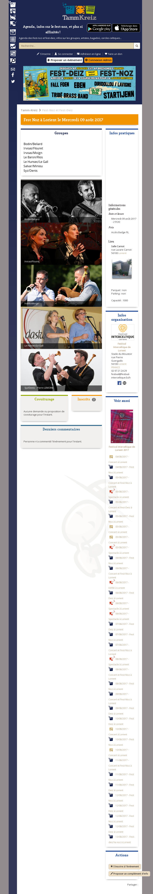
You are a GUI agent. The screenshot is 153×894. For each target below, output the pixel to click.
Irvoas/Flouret (33, 148)
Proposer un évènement (64, 60)
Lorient (50, 119)
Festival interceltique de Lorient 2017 (122, 448)
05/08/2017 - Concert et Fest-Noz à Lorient (120, 482)
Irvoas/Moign (33, 153)
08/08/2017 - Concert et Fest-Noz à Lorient (120, 674)
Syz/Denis (31, 171)
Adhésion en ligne (89, 54)
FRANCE (115, 367)
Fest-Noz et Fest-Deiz (57, 110)
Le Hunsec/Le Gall (36, 162)
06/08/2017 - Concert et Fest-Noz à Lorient (120, 573)
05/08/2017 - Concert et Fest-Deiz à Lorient (120, 506)
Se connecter (64, 54)
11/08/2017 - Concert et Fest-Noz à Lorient (120, 765)
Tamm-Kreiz (29, 110)
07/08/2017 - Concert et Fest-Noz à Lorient (120, 649)
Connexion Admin (98, 60)
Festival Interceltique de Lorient (122, 347)
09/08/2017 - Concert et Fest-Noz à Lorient (120, 698)
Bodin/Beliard (33, 144)
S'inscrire (44, 54)
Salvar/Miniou (33, 166)
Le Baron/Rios (33, 157)
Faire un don (113, 54)
